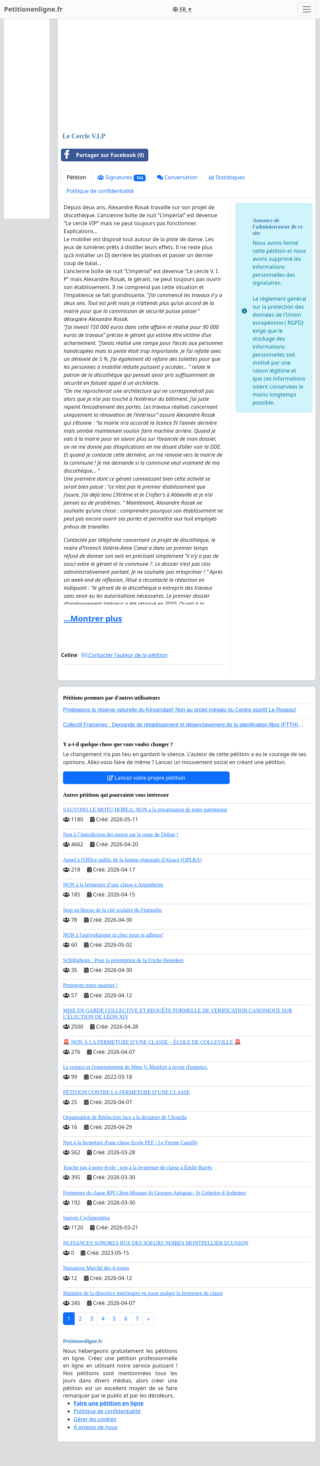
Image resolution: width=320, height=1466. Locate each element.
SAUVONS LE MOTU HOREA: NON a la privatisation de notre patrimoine (145, 809)
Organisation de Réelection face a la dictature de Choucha (125, 1117)
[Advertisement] (186, 76)
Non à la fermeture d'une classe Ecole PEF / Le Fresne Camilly (130, 1142)
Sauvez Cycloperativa (86, 1218)
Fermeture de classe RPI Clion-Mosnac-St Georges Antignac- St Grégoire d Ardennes (154, 1193)
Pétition (76, 177)
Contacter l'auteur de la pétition (125, 655)
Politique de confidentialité (100, 191)
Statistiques (227, 177)
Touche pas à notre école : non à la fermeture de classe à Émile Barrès (137, 1167)
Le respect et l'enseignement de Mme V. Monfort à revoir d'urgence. (135, 1067)
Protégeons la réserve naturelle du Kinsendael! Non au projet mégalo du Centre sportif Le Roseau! (179, 710)
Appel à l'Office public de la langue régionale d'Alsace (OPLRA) (132, 860)
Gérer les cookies (95, 1419)
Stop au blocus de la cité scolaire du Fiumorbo (112, 910)
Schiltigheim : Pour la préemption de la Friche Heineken (123, 960)
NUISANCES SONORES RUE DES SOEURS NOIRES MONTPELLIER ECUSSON (155, 1243)
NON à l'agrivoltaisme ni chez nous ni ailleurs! (113, 935)
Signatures (121, 177)
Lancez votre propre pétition (146, 777)
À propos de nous (96, 1427)
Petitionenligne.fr (33, 9)
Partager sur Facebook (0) (102, 155)
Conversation (177, 177)
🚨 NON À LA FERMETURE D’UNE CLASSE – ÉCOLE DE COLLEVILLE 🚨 (152, 1042)
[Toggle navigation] (306, 9)
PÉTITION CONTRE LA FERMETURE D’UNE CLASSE (126, 1092)
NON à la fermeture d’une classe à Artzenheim (113, 885)
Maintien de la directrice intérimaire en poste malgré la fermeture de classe (143, 1293)
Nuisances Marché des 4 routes (96, 1268)
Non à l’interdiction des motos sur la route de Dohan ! (120, 834)
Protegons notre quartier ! (90, 985)
